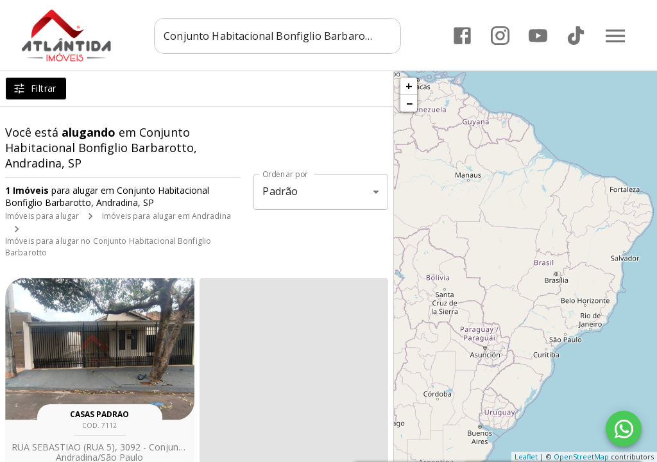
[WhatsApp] (624, 429)
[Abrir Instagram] (499, 35)
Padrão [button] (280, 191)
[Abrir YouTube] (537, 35)
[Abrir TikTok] (575, 35)
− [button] (409, 103)
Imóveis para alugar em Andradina (166, 215)
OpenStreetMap (581, 456)
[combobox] (287, 35)
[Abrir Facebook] (461, 35)
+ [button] (409, 86)
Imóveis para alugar (42, 215)
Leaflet (526, 456)
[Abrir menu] (614, 35)
